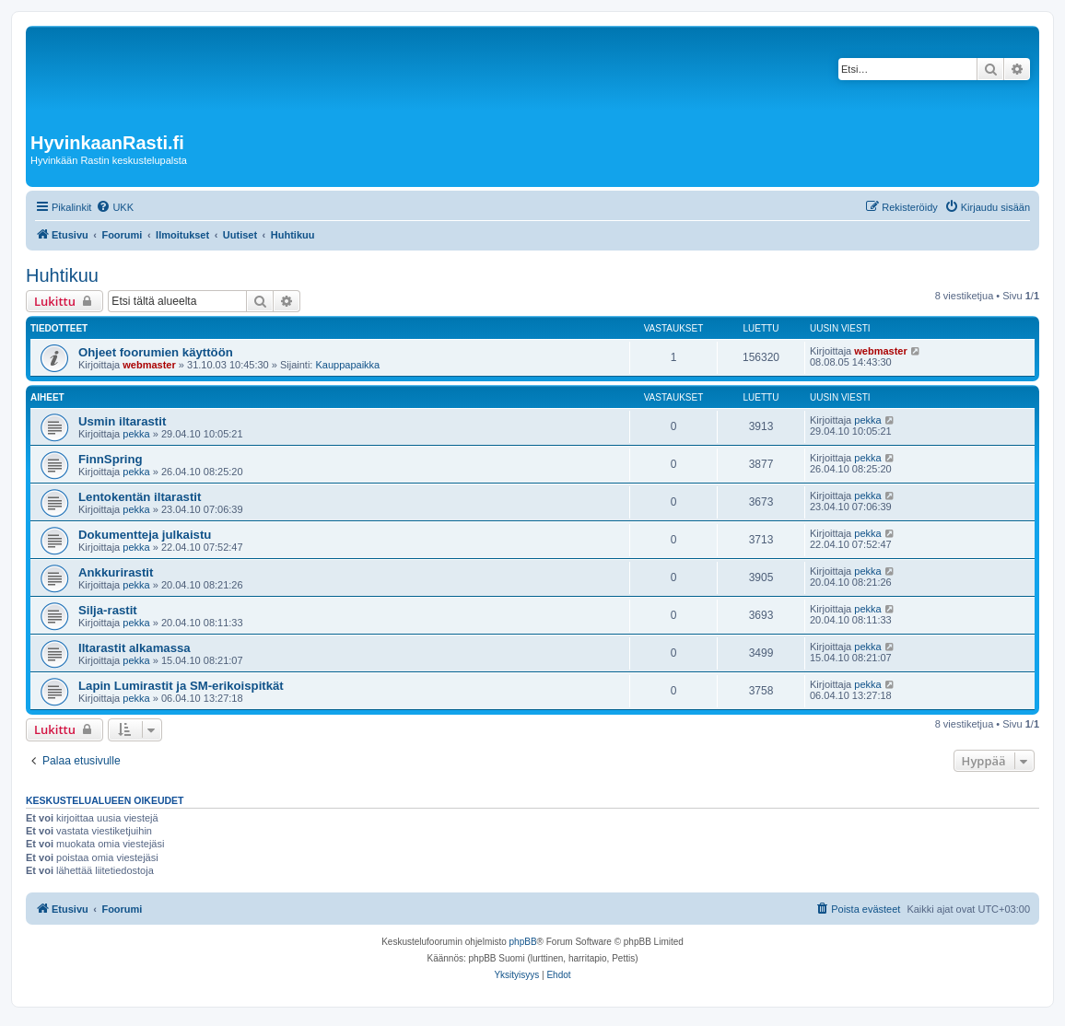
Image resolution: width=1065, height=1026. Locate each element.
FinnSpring (110, 459)
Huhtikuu (62, 275)
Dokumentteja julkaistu (144, 535)
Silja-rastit (107, 610)
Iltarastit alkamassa (134, 648)
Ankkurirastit (115, 572)
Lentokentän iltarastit (139, 497)
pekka (136, 433)
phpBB (523, 942)
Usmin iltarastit (122, 421)
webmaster (149, 364)
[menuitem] (115, 207)
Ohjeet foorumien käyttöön (155, 352)
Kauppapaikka (347, 364)
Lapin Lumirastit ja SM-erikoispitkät (181, 686)
